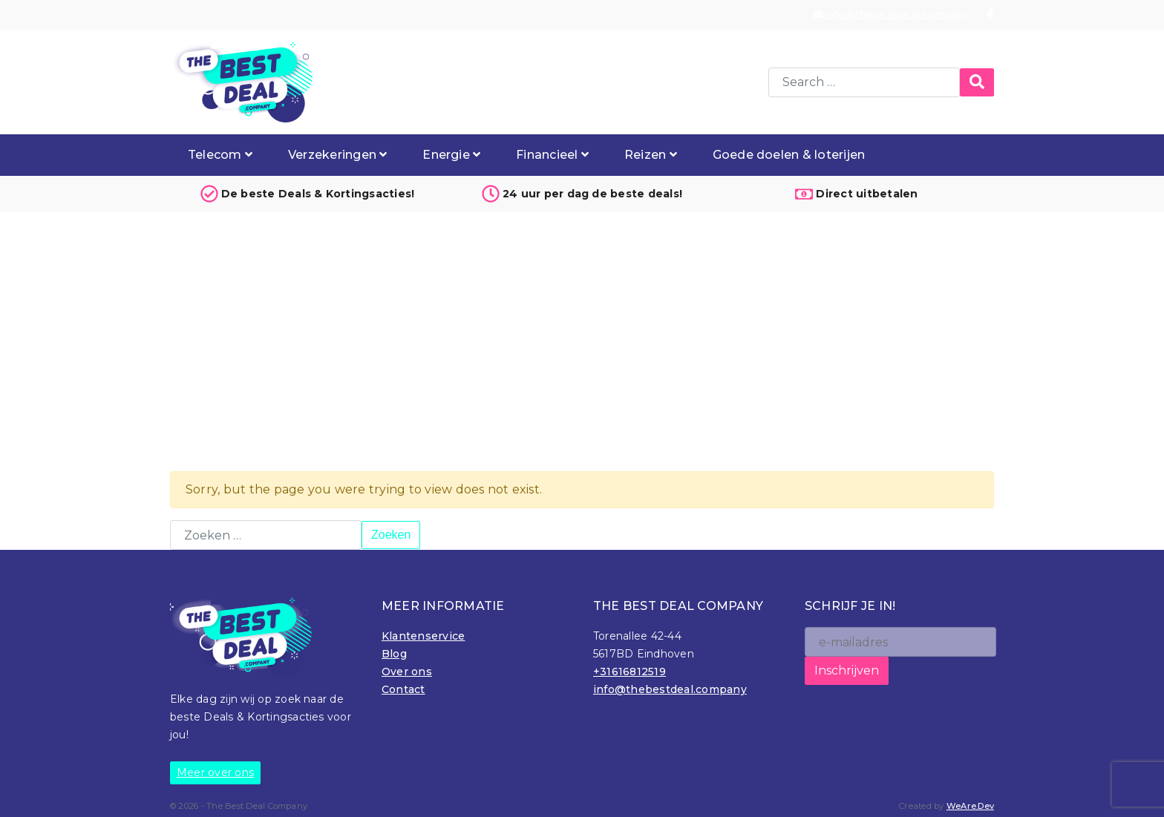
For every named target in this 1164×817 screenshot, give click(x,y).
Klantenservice (423, 636)
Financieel (552, 155)
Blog (394, 653)
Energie (451, 155)
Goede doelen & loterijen (789, 155)
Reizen (650, 155)
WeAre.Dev (970, 806)
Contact (403, 689)
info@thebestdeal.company (891, 14)
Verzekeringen (337, 155)
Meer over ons (215, 772)
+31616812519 (629, 671)
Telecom (220, 155)
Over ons (407, 671)
